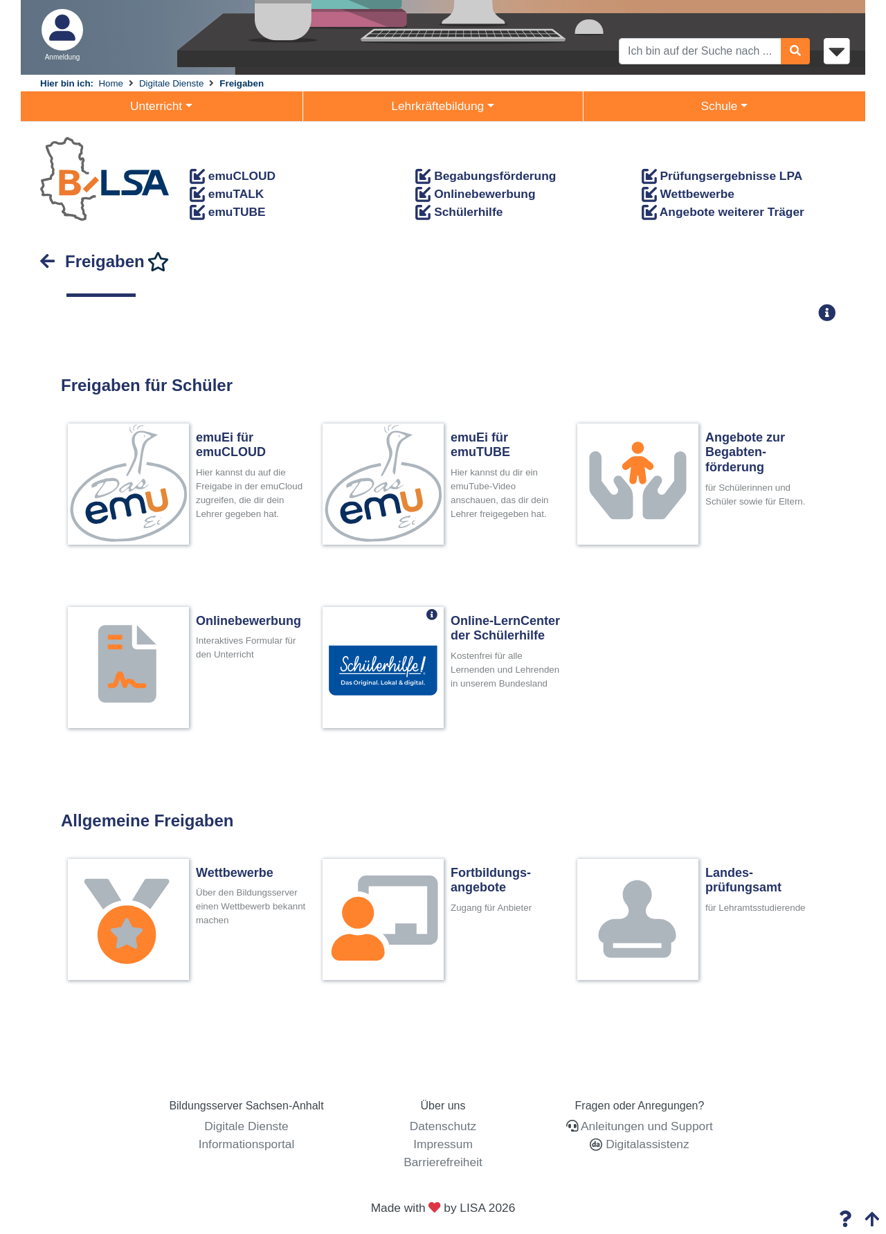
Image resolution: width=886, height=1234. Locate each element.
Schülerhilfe (459, 212)
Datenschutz (443, 1126)
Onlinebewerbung (475, 194)
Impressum (443, 1144)
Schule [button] (718, 106)
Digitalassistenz (645, 1144)
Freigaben (241, 83)
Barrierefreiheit (443, 1162)
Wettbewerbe (688, 194)
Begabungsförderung (485, 176)
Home (110, 83)
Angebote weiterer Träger (723, 212)
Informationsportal (247, 1144)
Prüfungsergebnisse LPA (722, 176)
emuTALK (227, 194)
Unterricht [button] (156, 106)
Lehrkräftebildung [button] (437, 106)
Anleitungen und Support (647, 1126)
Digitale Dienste (171, 83)
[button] (831, 312)
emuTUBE (228, 212)
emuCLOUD (232, 176)
